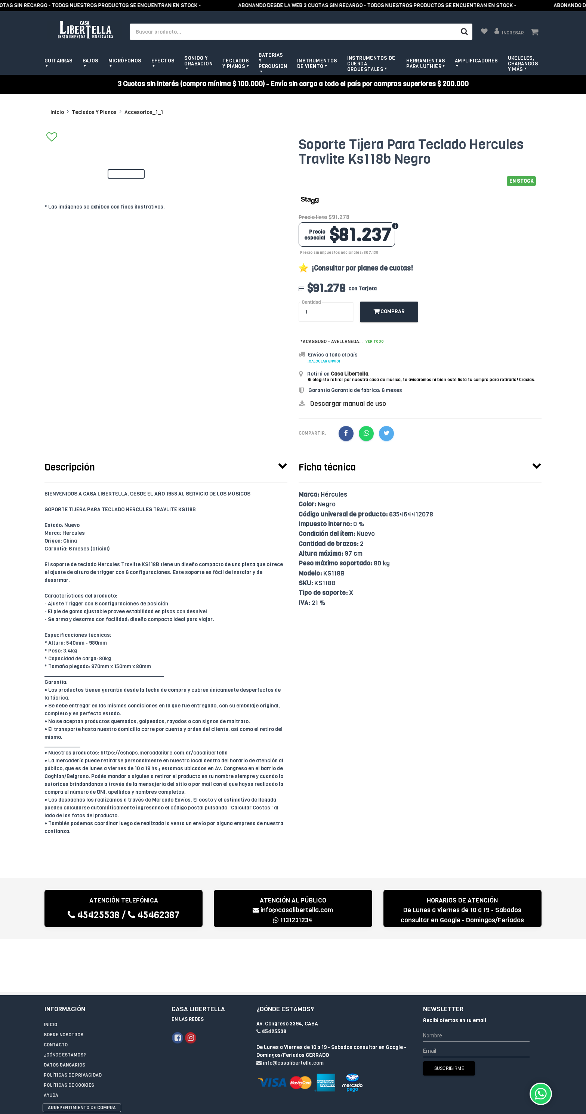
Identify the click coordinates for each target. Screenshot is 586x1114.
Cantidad (311, 302)
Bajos (91, 61)
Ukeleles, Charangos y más (523, 63)
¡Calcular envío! (324, 361)
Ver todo (375, 341)
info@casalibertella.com (293, 910)
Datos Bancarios (64, 1012)
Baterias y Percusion (273, 61)
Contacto (56, 992)
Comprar (389, 311)
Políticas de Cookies (69, 1032)
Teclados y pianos (235, 64)
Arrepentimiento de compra (82, 1055)
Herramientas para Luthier (425, 64)
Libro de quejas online (71, 1064)
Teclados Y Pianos (94, 112)
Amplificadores (476, 61)
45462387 (153, 915)
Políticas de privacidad (73, 1022)
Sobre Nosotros (63, 982)
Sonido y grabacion (198, 61)
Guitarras (58, 61)
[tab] (165, 465)
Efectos (163, 61)
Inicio (57, 112)
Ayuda (51, 1042)
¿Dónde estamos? (65, 1002)
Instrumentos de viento (317, 64)
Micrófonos (125, 61)
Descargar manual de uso (348, 403)
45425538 (94, 915)
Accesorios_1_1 (143, 112)
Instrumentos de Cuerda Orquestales (371, 63)
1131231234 (292, 920)
